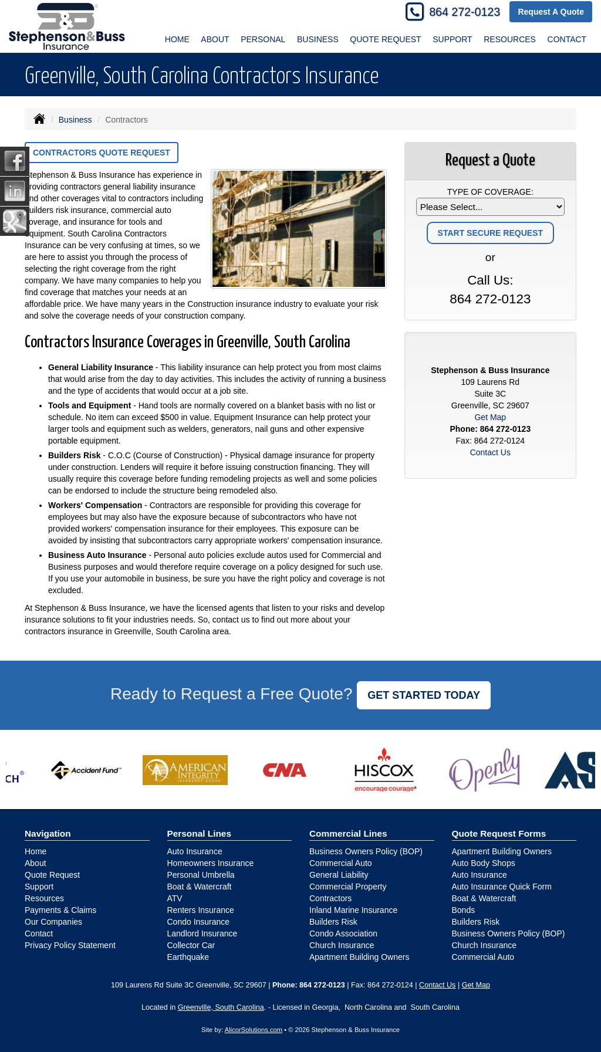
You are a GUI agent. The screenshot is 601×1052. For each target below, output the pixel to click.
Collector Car (191, 945)
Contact (567, 39)
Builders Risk (333, 921)
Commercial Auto (340, 863)
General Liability (338, 875)
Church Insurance (341, 945)
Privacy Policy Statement (70, 945)
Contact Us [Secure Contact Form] (490, 452)
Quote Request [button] (385, 39)
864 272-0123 (464, 11)
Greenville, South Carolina (221, 1007)
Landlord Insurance (202, 933)
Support (39, 886)
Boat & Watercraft (199, 886)
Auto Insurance (194, 851)
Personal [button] (263, 39)
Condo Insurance (198, 921)
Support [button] (452, 39)
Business (75, 119)
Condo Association (343, 933)
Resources (44, 898)
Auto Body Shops (483, 863)
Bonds (463, 910)
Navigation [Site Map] (48, 833)
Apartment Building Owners (359, 957)
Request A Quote (551, 11)
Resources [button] (510, 39)
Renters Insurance (200, 910)
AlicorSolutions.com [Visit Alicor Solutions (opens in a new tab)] (253, 1029)
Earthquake (188, 957)
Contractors (330, 898)
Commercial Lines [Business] (348, 833)
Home (177, 39)
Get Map (490, 417)
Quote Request (52, 875)
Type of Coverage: (490, 192)
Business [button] (318, 39)
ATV (175, 898)
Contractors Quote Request (101, 152)
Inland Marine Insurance (353, 910)
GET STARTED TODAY (423, 695)
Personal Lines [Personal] (199, 833)
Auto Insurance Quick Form (502, 886)
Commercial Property (347, 886)
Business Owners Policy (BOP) (366, 851)
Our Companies (53, 921)
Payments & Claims (60, 910)
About (215, 39)
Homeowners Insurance (210, 863)
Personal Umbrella (201, 875)
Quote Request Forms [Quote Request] (499, 833)
